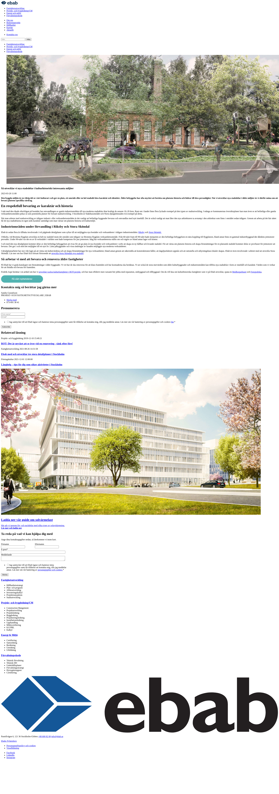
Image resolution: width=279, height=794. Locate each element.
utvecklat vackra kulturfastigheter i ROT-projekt (60, 272)
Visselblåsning (12, 749)
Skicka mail (11, 300)
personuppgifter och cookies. (50, 570)
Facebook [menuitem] (10, 753)
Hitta (28, 39)
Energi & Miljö (9, 635)
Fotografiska (256, 272)
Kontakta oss (12, 34)
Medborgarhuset (239, 272)
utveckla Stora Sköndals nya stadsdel (67, 253)
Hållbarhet (11, 25)
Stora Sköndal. (155, 232)
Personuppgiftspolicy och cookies (21, 746)
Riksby (141, 232)
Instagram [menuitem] (10, 758)
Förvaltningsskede (14, 15)
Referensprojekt (13, 23)
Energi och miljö (13, 13)
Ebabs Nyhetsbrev (9, 742)
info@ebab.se (57, 737)
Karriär (9, 27)
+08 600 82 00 (44, 737)
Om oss (9, 20)
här (172, 322)
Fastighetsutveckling (15, 8)
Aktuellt (10, 30)
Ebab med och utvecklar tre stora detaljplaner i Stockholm (33, 354)
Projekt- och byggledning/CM (19, 11)
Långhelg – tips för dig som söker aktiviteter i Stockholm (31, 364)
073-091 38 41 (12, 302)
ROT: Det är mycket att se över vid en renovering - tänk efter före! (37, 343)
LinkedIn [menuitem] (10, 756)
